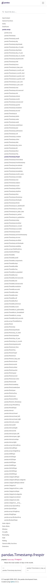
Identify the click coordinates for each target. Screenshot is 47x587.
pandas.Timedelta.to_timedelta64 (14, 312)
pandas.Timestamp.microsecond (13, 90)
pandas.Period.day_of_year (12, 338)
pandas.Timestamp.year (11, 128)
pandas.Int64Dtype (10, 462)
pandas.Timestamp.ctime (11, 139)
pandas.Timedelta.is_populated (13, 272)
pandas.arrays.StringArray (12, 511)
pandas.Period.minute (10, 361)
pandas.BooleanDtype (10, 520)
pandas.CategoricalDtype (11, 477)
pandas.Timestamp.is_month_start (14, 73)
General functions (7, 21)
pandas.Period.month (10, 364)
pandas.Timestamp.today (11, 220)
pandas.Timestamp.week (11, 122)
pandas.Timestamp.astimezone (13, 131)
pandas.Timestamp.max (11, 87)
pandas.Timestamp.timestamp (13, 197)
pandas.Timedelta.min (10, 281)
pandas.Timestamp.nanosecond (13, 102)
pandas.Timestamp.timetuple (12, 200)
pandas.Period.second (10, 376)
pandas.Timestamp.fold (11, 61)
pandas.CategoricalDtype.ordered (14, 482)
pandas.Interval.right (10, 442)
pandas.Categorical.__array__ (12, 503)
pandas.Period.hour (10, 356)
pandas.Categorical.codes (11, 500)
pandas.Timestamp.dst (11, 148)
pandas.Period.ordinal (10, 367)
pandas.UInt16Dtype (10, 468)
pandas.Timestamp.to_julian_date (14, 211)
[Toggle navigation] (43, 3)
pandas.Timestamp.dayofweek (13, 44)
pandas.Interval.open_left (11, 433)
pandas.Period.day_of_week (12, 332)
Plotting (4, 540)
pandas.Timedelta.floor (11, 301)
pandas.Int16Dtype (10, 456)
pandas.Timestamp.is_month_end (14, 70)
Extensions (5, 546)
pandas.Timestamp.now (11, 180)
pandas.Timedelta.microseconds (13, 278)
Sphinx (13, 582)
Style (3, 538)
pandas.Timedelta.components (13, 260)
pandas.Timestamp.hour (11, 64)
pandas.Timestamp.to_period (12, 214)
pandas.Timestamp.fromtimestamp (14, 162)
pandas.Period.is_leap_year (12, 358)
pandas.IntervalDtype (10, 448)
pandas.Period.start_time (11, 379)
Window (4, 529)
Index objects (6, 523)
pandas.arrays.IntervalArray (12, 445)
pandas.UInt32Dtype (10, 471)
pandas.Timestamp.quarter (12, 105)
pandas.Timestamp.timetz (12, 203)
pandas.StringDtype (10, 514)
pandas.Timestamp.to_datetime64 (14, 206)
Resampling (5, 535)
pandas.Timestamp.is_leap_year (13, 67)
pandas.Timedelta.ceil (10, 298)
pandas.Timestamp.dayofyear (13, 50)
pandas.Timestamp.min (11, 93)
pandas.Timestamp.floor (11, 151)
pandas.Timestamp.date (11, 142)
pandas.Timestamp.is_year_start (13, 84)
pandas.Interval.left (10, 425)
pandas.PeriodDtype (10, 407)
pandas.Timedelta (9, 255)
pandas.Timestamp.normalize (12, 177)
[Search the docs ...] (23, 12)
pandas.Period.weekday (11, 384)
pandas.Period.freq (9, 350)
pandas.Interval (8, 410)
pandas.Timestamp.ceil (11, 133)
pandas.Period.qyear (10, 373)
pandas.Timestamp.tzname (12, 232)
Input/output (6, 18)
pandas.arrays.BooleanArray (12, 517)
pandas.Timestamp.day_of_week (13, 47)
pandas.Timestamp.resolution (13, 108)
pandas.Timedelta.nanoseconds (13, 283)
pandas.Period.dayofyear (11, 335)
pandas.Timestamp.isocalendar (13, 165)
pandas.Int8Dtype (9, 454)
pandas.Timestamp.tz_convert (13, 226)
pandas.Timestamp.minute (12, 96)
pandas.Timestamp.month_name (14, 174)
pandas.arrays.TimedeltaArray (13, 321)
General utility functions (9, 543)
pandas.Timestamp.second (12, 110)
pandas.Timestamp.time (11, 194)
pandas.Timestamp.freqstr (12, 157)
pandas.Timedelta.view (11, 295)
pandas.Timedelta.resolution (12, 286)
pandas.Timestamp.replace (12, 182)
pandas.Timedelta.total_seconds (13, 318)
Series (4, 24)
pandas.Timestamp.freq (11, 154)
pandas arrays (6, 29)
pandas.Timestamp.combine (12, 136)
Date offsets (6, 526)
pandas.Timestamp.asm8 (11, 38)
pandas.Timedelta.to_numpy (12, 315)
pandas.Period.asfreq (10, 393)
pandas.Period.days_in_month (13, 341)
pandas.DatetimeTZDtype (12, 252)
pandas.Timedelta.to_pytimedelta (14, 309)
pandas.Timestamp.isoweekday (13, 171)
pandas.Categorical (10, 485)
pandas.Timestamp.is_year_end (13, 82)
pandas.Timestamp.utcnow (12, 237)
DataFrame (5, 26)
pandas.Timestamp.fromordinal (13, 159)
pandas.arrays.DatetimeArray (13, 249)
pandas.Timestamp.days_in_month (14, 56)
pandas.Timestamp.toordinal (12, 223)
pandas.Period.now (10, 396)
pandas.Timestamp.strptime (12, 191)
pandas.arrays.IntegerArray (12, 451)
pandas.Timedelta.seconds (12, 289)
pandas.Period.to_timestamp (12, 402)
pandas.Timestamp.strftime (12, 188)
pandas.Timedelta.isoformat (12, 304)
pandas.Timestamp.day (11, 41)
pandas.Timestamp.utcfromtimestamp (15, 234)
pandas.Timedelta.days (11, 263)
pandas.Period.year (9, 390)
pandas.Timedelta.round (11, 306)
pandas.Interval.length (10, 428)
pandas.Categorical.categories (13, 494)
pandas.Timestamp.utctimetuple (13, 243)
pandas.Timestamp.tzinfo (11, 116)
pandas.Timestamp (9, 35)
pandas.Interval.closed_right (12, 419)
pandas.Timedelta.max (10, 275)
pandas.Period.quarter (10, 370)
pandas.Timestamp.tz (10, 113)
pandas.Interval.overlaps (11, 439)
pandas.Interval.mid (10, 431)
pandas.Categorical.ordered (12, 497)
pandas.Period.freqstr (10, 353)
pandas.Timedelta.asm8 (11, 257)
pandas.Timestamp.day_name (13, 145)
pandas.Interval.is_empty (11, 422)
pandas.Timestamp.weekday (12, 246)
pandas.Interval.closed (10, 413)
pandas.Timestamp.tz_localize (13, 229)
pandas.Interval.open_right (12, 436)
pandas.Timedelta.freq (10, 269)
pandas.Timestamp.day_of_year (13, 53)
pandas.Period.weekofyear (12, 387)
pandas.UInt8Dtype (10, 465)
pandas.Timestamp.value (11, 119)
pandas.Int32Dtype (10, 459)
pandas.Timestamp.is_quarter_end (14, 76)
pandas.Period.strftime (11, 399)
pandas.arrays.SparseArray (12, 505)
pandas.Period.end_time (11, 347)
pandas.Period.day (9, 327)
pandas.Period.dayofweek (12, 330)
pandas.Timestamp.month (12, 99)
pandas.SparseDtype (10, 508)
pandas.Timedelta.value (11, 292)
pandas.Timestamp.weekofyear (13, 125)
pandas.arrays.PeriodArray (12, 405)
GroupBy (5, 532)
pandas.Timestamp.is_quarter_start (14, 79)
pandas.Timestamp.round (11, 185)
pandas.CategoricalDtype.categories (15, 480)
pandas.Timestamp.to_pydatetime (14, 217)
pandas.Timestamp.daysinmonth (14, 58)
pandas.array (8, 33)
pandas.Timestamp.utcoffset (12, 240)
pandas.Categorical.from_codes (13, 488)
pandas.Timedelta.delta (11, 266)
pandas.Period (8, 324)
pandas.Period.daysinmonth (12, 344)
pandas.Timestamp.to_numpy (13, 208)
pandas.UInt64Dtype (10, 474)
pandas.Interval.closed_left (12, 416)
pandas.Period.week (10, 381)
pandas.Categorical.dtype (11, 491)
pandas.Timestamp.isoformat (12, 168)
